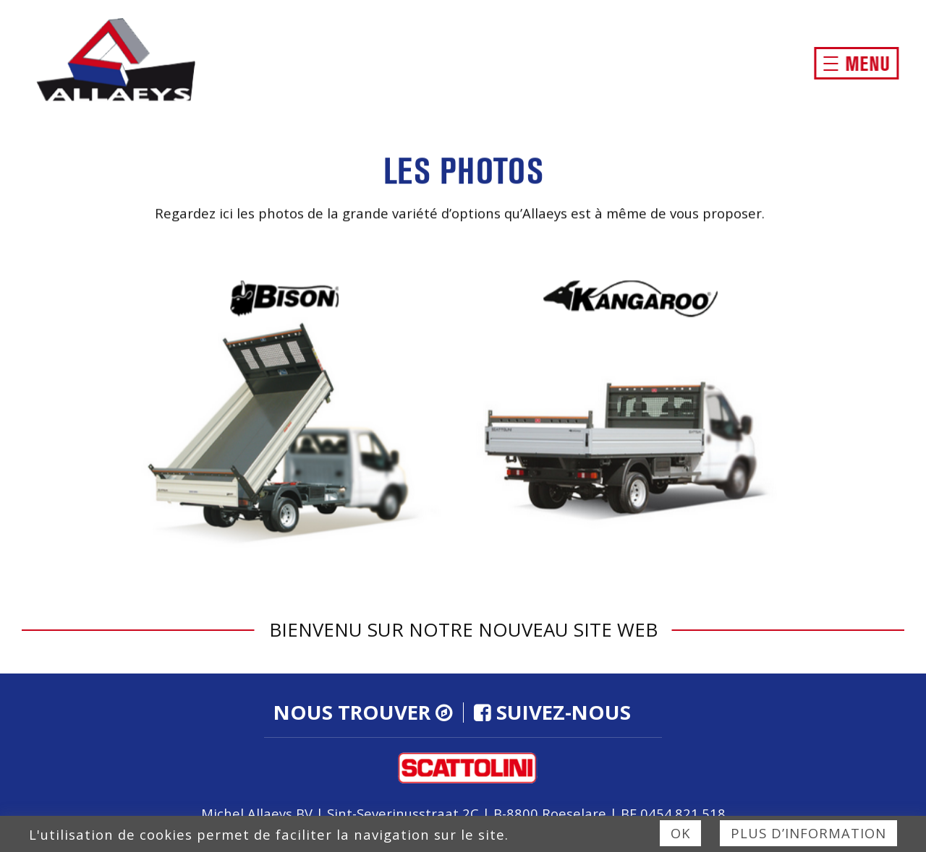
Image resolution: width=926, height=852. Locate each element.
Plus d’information (808, 833)
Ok (680, 833)
